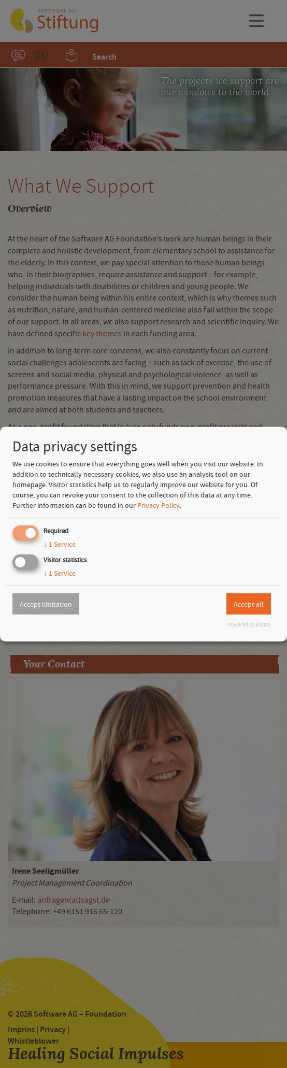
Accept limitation (46, 603)
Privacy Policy (158, 505)
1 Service (60, 544)
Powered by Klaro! (248, 625)
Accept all (249, 603)
